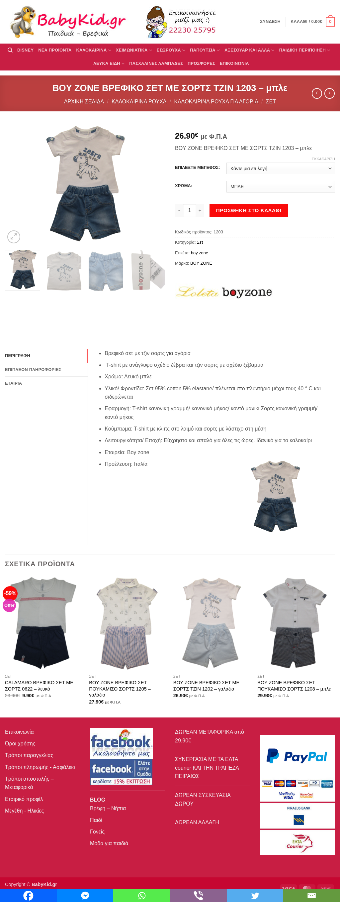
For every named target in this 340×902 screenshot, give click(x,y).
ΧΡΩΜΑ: (183, 186)
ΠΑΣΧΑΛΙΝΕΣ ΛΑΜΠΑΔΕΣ (156, 63)
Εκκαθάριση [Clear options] (323, 159)
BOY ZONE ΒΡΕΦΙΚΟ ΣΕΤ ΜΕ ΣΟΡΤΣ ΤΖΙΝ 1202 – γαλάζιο (206, 686)
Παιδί (96, 820)
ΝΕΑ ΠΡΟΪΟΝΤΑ (54, 50)
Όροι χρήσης (20, 743)
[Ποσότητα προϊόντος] (189, 210)
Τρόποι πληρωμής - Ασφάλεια (40, 767)
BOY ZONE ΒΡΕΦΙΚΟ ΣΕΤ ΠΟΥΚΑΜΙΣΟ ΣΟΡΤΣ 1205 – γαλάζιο (119, 689)
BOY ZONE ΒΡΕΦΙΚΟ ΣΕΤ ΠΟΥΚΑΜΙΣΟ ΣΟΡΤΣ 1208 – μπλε (294, 686)
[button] (313, 22)
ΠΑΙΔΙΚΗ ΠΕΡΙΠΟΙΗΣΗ (304, 50)
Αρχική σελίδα (84, 101)
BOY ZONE (201, 263)
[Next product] (317, 93)
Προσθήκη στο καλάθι (249, 210)
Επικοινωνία (19, 732)
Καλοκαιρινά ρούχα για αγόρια (216, 101)
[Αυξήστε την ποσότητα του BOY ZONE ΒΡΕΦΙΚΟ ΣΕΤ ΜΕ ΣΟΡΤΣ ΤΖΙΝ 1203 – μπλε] (200, 210)
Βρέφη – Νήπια (108, 808)
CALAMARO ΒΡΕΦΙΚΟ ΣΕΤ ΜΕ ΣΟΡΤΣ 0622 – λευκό (39, 686)
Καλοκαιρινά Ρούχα (139, 101)
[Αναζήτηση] (10, 50)
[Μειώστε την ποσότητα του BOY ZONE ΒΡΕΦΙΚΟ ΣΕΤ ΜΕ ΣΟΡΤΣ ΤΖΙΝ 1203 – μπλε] (179, 210)
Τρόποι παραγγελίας (29, 755)
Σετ (271, 101)
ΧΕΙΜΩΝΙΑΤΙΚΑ (134, 50)
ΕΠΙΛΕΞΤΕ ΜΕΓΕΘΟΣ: (197, 167)
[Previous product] (329, 93)
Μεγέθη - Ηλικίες (24, 811)
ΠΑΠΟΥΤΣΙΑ (205, 50)
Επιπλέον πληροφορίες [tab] (33, 369)
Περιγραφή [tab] (17, 355)
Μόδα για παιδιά (109, 843)
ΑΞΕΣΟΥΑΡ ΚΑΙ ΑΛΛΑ (249, 50)
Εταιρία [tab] (13, 383)
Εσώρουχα (171, 50)
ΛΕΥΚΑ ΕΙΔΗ (109, 64)
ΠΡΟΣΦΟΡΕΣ (201, 63)
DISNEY (25, 50)
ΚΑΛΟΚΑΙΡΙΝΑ (93, 50)
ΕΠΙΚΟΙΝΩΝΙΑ (234, 63)
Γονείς (97, 832)
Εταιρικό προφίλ (24, 799)
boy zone (199, 252)
